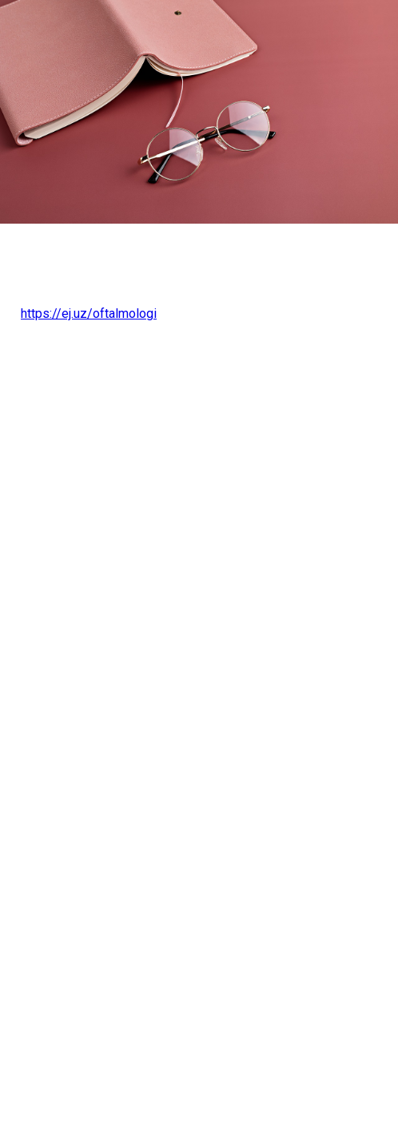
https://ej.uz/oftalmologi (89, 313)
